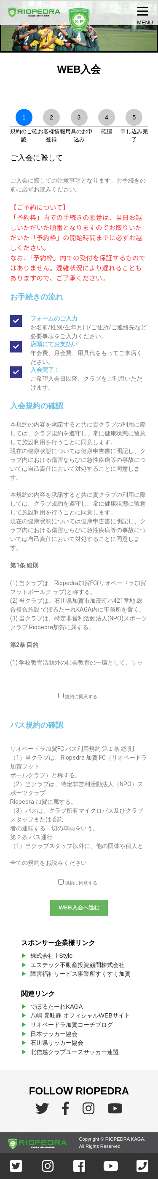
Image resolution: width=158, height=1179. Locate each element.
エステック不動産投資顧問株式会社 (77, 965)
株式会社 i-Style (51, 955)
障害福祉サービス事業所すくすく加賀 (80, 973)
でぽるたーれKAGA (56, 1006)
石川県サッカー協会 (56, 1042)
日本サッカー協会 (54, 1034)
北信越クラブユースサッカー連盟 (74, 1052)
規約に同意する (81, 696)
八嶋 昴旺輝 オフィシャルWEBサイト (83, 1015)
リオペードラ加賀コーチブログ (71, 1024)
